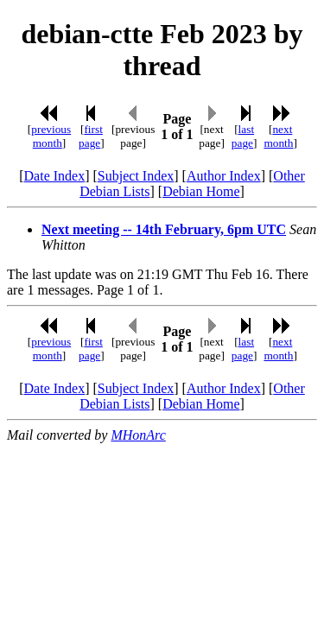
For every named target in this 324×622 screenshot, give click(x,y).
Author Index (224, 175)
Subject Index (136, 175)
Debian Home (200, 191)
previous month (51, 136)
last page (243, 136)
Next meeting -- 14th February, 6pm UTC (163, 229)
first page (91, 136)
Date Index (55, 175)
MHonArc (138, 435)
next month (278, 136)
